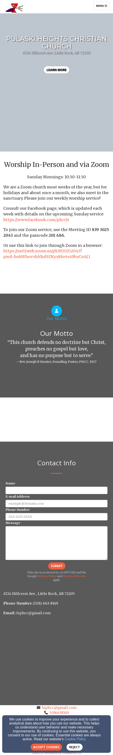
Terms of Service (74, 576)
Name (10, 483)
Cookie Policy (75, 739)
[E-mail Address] (56, 503)
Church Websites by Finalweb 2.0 (56, 753)
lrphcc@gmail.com (59, 707)
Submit (57, 566)
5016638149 (59, 712)
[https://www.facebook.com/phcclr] (36, 220)
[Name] (56, 490)
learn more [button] (56, 70)
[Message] (56, 543)
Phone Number (18, 510)
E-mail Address (18, 497)
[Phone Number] (56, 516)
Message (13, 523)
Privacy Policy (46, 576)
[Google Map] (56, 650)
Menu (103, 6)
